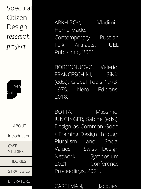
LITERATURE (19, 181)
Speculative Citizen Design (24, 17)
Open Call (14, 89)
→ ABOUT (17, 126)
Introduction (19, 136)
